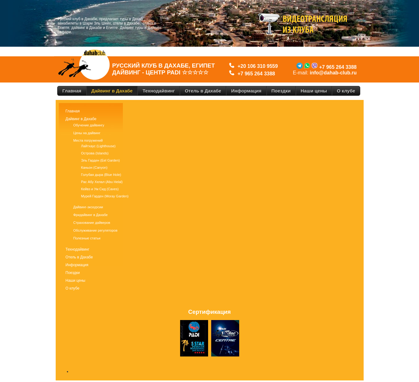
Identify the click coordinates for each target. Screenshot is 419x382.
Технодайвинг (78, 249)
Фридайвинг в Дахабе (90, 215)
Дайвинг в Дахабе (81, 119)
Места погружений (88, 140)
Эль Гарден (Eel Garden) (100, 160)
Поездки (73, 273)
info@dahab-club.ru (333, 72)
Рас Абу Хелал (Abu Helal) (102, 182)
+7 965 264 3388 (256, 73)
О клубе (73, 288)
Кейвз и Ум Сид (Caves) (100, 189)
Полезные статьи (86, 238)
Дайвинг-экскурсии (88, 207)
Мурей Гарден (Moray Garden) (105, 196)
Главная (73, 111)
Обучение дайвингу (89, 125)
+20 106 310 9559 (256, 66)
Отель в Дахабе (79, 257)
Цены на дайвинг (86, 133)
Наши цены (76, 280)
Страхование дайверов (91, 222)
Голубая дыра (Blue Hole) (101, 175)
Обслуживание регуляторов (95, 230)
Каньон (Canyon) (94, 167)
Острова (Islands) (95, 153)
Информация (77, 265)
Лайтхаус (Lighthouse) (98, 146)
